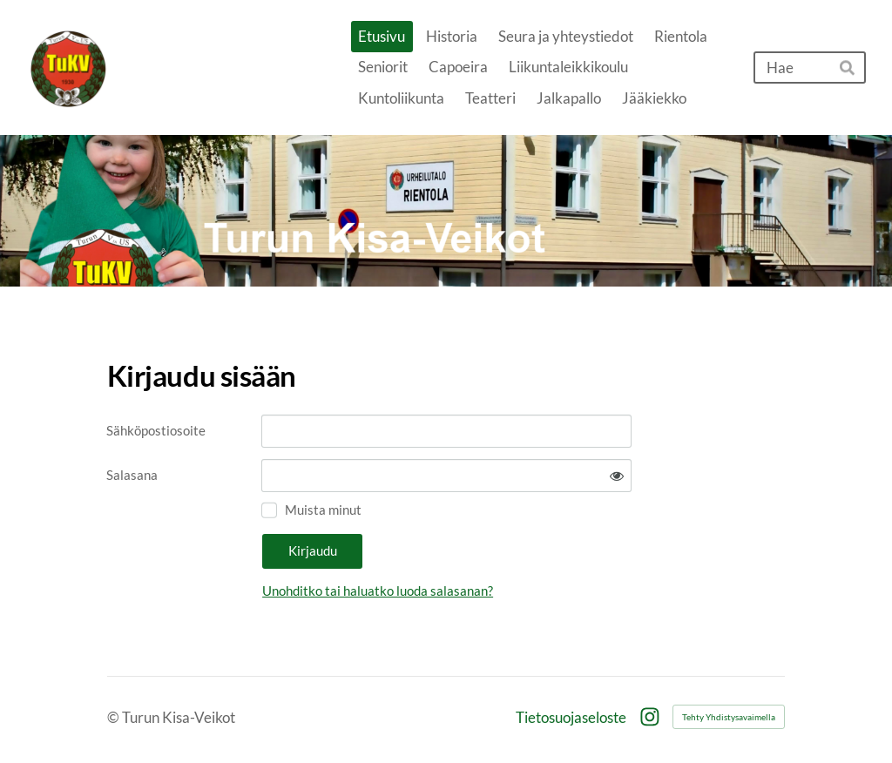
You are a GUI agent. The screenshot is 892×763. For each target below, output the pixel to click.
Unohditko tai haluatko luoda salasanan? (377, 590)
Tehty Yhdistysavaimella (728, 717)
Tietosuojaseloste (571, 717)
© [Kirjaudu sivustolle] (114, 717)
